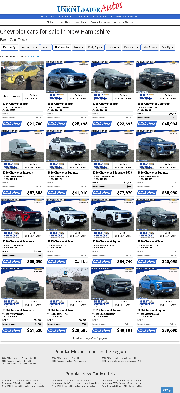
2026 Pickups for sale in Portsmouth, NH (69, 361)
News (51, 16)
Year (46, 47)
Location (113, 47)
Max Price (150, 47)
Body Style (95, 47)
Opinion (88, 16)
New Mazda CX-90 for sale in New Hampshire (122, 380)
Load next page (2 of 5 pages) (90, 338)
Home (44, 16)
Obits (96, 16)
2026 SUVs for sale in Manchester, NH (119, 358)
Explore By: (9, 47)
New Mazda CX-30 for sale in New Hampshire (22, 383)
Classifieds (133, 16)
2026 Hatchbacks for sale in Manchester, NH (121, 361)
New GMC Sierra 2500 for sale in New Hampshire (73, 386)
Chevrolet (62, 47)
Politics (59, 16)
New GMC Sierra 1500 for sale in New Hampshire (24, 386)
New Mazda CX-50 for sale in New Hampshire (72, 380)
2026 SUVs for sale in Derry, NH (66, 358)
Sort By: (167, 47)
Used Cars (80, 22)
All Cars (50, 22)
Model (78, 47)
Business (69, 16)
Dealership (131, 47)
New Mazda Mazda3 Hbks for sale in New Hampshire (75, 383)
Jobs (111, 16)
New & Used (29, 47)
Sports (79, 16)
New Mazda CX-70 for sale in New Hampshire (122, 383)
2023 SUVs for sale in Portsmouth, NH (19, 364)
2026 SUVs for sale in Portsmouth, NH (19, 358)
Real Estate (121, 16)
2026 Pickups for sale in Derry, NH (17, 361)
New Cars (65, 22)
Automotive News (100, 22)
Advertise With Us (124, 22)
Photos (103, 16)
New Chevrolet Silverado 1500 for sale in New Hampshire (122, 386)
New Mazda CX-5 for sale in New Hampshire (21, 380)
